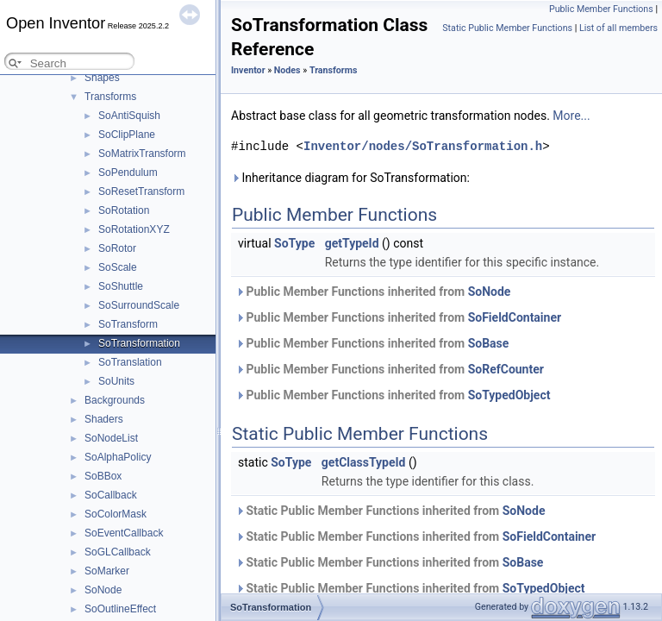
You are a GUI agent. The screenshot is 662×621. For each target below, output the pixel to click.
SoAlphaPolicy (117, 457)
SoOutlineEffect (120, 609)
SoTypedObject (509, 395)
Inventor (248, 70)
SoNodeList (111, 438)
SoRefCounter (506, 369)
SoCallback (110, 495)
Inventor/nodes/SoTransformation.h (422, 146)
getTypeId (352, 243)
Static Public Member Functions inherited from (390, 511)
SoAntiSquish (129, 116)
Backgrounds (114, 400)
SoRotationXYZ (134, 229)
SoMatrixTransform (142, 153)
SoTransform (128, 324)
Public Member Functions (601, 9)
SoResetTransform (141, 191)
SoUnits (116, 381)
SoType (294, 243)
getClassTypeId (364, 462)
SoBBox (103, 476)
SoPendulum (128, 172)
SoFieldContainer (514, 317)
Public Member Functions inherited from (372, 291)
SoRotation (123, 210)
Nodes (287, 70)
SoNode (103, 590)
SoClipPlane (126, 135)
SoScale (117, 267)
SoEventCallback (123, 533)
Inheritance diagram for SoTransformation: (350, 178)
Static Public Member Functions (507, 28)
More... (571, 115)
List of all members (618, 28)
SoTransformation (139, 343)
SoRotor (117, 248)
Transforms (110, 97)
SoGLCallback (117, 552)
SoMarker (106, 571)
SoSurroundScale (138, 305)
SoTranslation (130, 362)
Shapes (102, 78)
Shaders (103, 419)
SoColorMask (115, 514)
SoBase (488, 343)
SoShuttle (120, 286)
